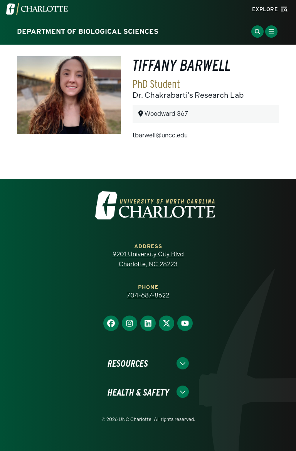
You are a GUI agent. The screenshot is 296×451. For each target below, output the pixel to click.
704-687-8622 (148, 295)
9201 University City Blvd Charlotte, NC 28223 (148, 259)
